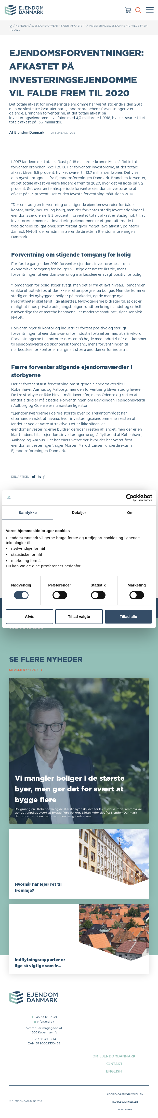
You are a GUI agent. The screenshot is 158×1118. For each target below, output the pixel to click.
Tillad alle (128, 616)
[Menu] (150, 10)
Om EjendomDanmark (114, 1056)
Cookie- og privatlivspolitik (123, 1095)
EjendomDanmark (30, 132)
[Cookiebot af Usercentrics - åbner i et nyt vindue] (130, 498)
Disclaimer (123, 1110)
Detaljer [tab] (79, 512)
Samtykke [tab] (28, 512)
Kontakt (113, 1064)
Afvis (29, 616)
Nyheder (22, 25)
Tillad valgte (79, 616)
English (113, 1072)
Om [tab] (130, 512)
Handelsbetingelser (123, 1102)
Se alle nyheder (27, 670)
